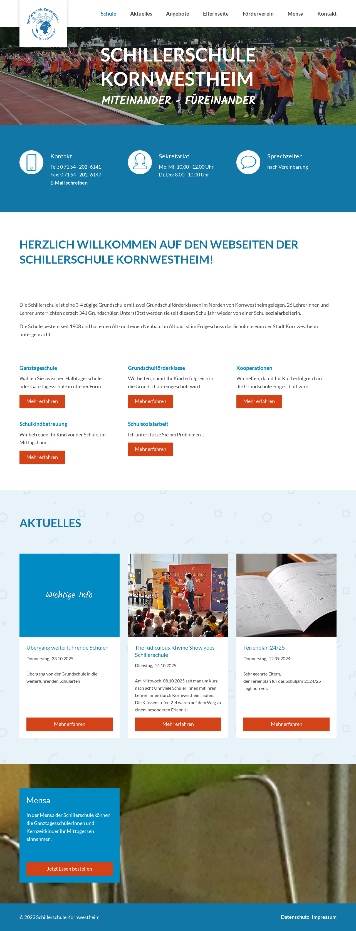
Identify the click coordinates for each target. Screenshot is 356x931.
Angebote (177, 13)
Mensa (295, 13)
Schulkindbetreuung (43, 424)
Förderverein (258, 13)
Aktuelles (141, 13)
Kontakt (327, 13)
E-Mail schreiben (69, 183)
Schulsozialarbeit (148, 424)
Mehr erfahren (42, 401)
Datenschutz (295, 917)
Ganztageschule (38, 368)
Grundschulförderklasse (156, 368)
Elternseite (216, 13)
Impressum (324, 917)
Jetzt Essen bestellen (69, 869)
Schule (108, 13)
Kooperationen (254, 368)
